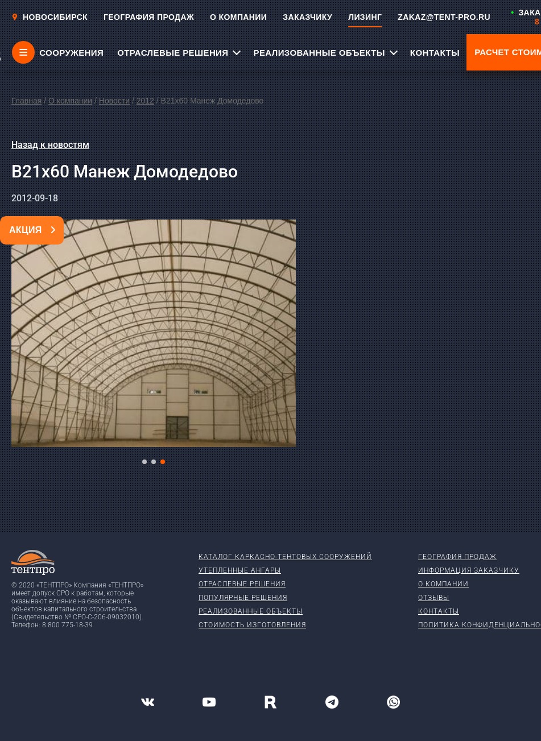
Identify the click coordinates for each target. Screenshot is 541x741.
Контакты (438, 611)
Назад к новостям (50, 144)
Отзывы (433, 598)
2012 (145, 100)
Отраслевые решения (242, 584)
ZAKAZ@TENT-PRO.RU (444, 17)
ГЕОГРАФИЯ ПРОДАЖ (149, 17)
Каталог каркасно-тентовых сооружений (285, 557)
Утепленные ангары (240, 570)
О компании (70, 100)
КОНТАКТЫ (435, 52)
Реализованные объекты (251, 611)
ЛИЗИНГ (365, 17)
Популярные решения (243, 598)
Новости (114, 100)
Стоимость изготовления (252, 625)
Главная (26, 100)
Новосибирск (49, 17)
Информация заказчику (468, 570)
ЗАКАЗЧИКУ (307, 17)
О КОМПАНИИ (238, 17)
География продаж (457, 557)
